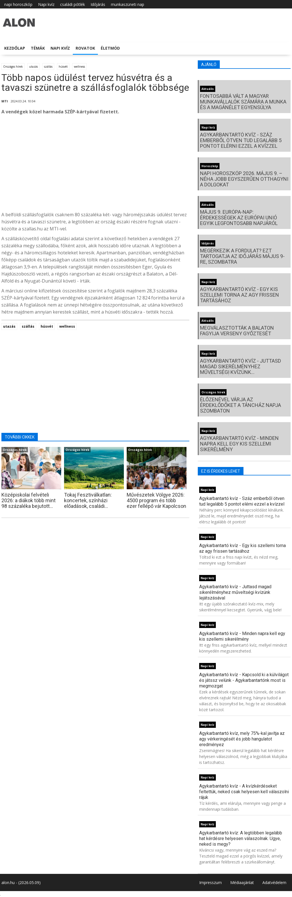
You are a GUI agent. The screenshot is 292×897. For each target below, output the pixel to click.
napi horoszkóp (18, 4)
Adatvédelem (274, 882)
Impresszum (210, 882)
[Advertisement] (95, 164)
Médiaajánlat (242, 882)
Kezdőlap (14, 48)
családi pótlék (72, 4)
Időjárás (98, 4)
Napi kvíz (46, 4)
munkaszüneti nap (127, 4)
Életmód (110, 48)
